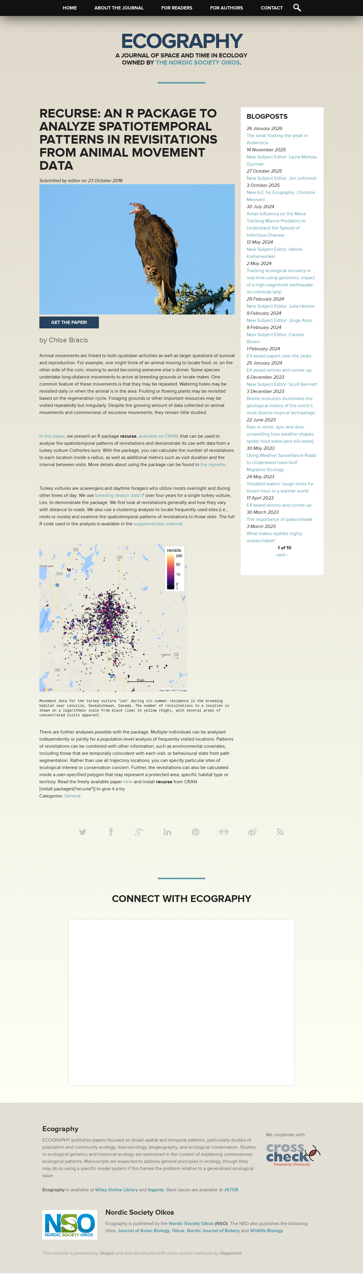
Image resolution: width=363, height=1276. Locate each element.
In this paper (52, 436)
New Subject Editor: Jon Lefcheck (282, 178)
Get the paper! (69, 322)
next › (282, 555)
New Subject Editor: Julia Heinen (281, 306)
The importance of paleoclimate (279, 519)
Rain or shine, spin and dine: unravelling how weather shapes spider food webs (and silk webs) (280, 434)
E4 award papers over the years (279, 356)
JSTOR (231, 1192)
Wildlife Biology (266, 1233)
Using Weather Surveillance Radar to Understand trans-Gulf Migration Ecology (282, 462)
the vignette (213, 465)
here (128, 782)
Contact (272, 8)
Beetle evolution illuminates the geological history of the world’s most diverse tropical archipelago (281, 406)
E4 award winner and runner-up (279, 370)
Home (70, 8)
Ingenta (156, 1192)
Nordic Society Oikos (191, 1226)
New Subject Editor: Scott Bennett (282, 384)
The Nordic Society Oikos (198, 62)
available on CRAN (158, 436)
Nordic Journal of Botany (213, 1233)
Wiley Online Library (116, 1192)
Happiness (231, 1256)
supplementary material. (159, 524)
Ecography (181, 41)
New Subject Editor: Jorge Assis (279, 320)
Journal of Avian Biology (144, 1233)
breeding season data (116, 495)
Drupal (107, 1256)
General (72, 796)
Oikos (178, 1233)
